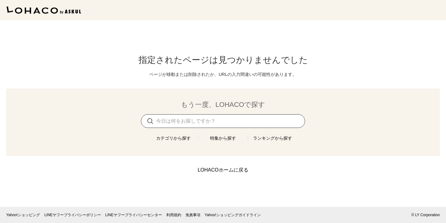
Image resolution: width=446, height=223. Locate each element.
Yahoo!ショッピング (23, 215)
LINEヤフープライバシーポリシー (72, 215)
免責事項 (193, 215)
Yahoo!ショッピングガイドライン (233, 215)
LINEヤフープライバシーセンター (133, 215)
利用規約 (173, 215)
